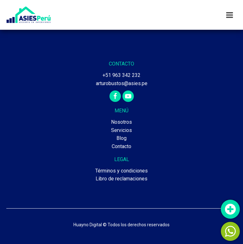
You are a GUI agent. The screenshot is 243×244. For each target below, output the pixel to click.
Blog (121, 138)
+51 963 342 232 (121, 75)
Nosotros (121, 122)
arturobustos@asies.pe (121, 83)
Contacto (121, 146)
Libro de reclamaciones (121, 179)
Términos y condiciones (121, 171)
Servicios (121, 130)
